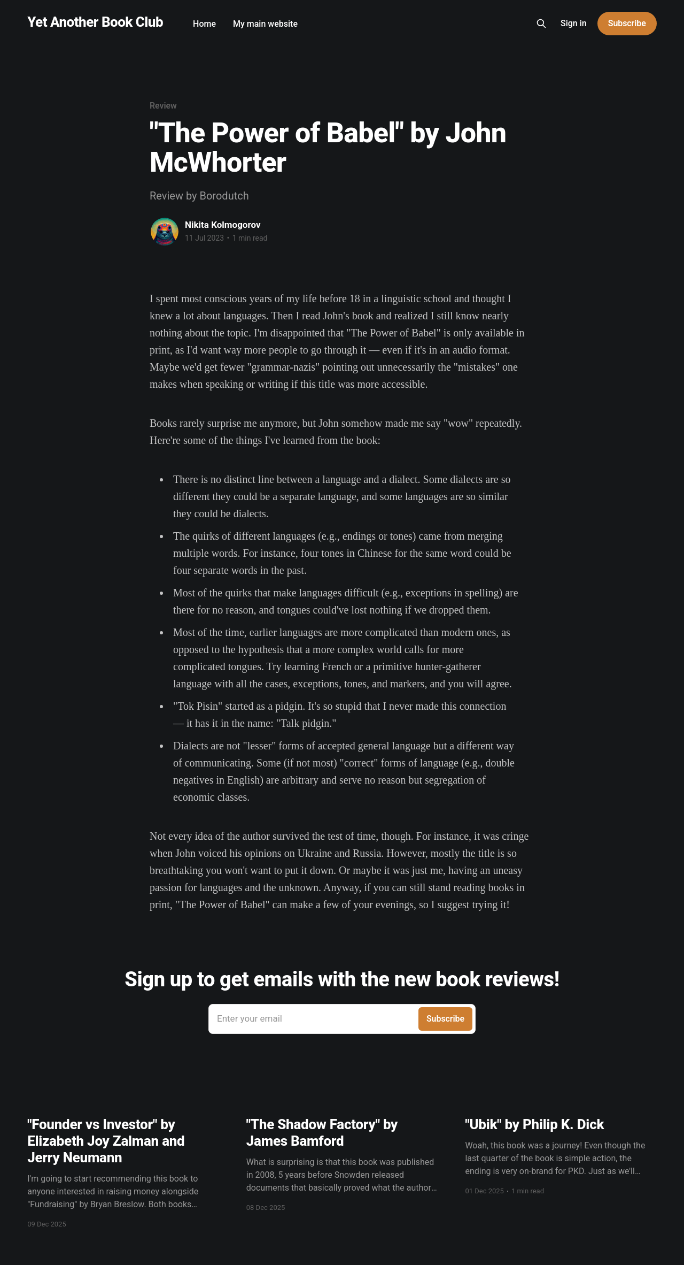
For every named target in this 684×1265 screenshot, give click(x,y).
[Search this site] (541, 23)
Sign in (574, 23)
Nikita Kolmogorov (223, 224)
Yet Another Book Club (95, 22)
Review (163, 106)
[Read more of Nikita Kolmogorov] (165, 232)
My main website (265, 24)
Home (204, 24)
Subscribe (627, 23)
